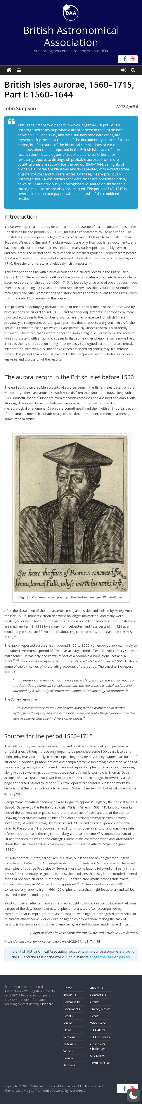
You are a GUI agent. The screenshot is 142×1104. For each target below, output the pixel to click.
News (67, 1030)
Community (71, 1002)
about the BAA (101, 957)
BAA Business (100, 1037)
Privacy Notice (100, 1009)
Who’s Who (98, 1023)
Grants (95, 1002)
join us (124, 957)
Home (67, 988)
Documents (71, 1009)
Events (68, 1016)
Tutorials (69, 1044)
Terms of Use (100, 1063)
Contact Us (98, 995)
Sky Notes (97, 1056)
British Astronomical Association (71, 36)
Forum (68, 1058)
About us (69, 995)
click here (46, 1004)
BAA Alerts (97, 1030)
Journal (68, 1023)
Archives (69, 1065)
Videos (68, 1051)
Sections (69, 1037)
